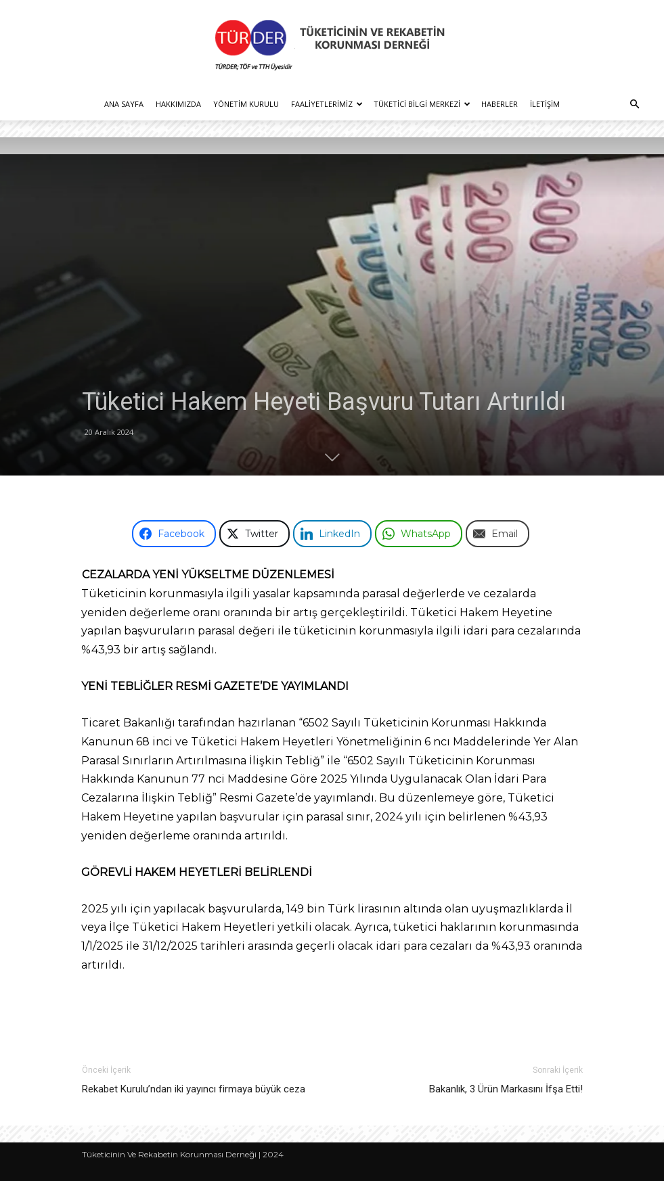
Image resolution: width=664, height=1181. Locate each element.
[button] (634, 104)
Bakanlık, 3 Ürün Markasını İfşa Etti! (506, 1089)
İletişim (545, 104)
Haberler (499, 104)
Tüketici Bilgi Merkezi (422, 104)
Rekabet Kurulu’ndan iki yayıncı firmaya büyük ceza (193, 1089)
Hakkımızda (178, 104)
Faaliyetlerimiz (327, 104)
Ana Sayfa (123, 104)
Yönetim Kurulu (246, 104)
